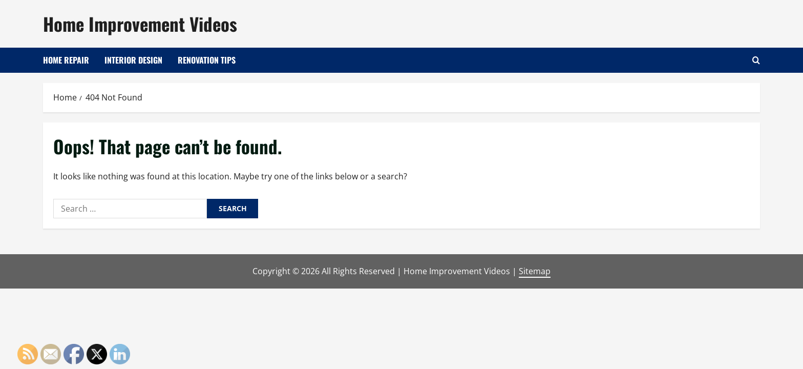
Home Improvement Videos (140, 23)
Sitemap (535, 271)
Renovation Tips (207, 60)
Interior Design (133, 60)
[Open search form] (756, 60)
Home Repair (66, 60)
